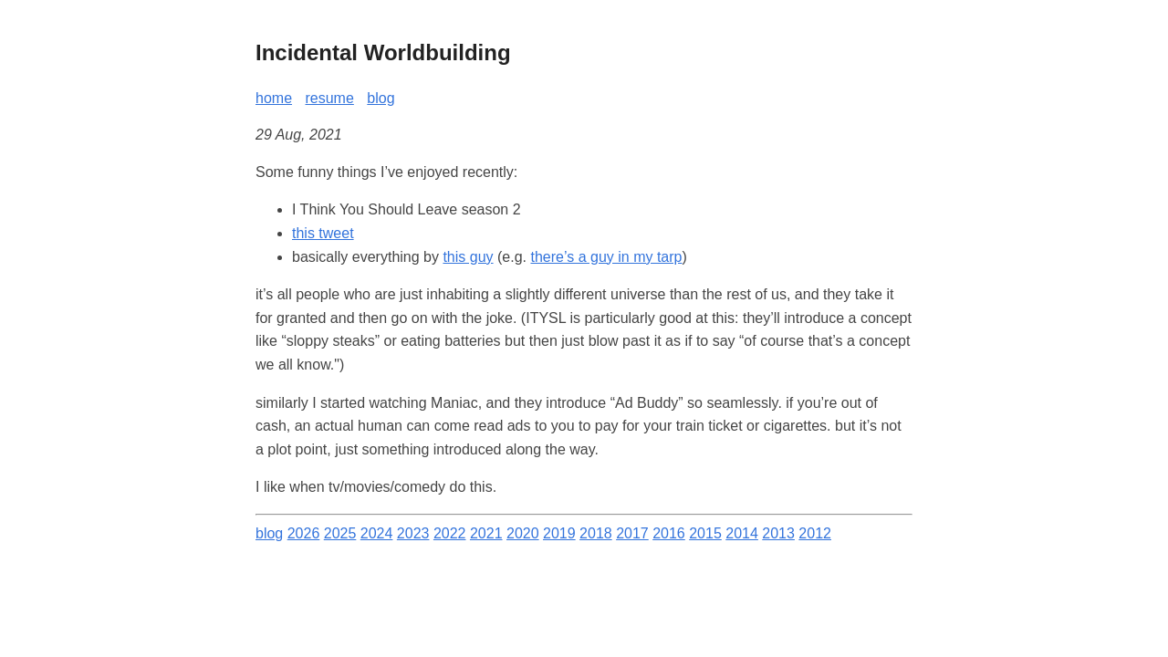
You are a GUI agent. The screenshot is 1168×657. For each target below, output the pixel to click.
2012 (814, 533)
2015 (705, 533)
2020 (522, 533)
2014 (741, 533)
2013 (778, 533)
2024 (376, 533)
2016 (668, 533)
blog (380, 98)
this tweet (323, 233)
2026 (303, 533)
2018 (595, 533)
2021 (486, 533)
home (274, 98)
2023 (413, 533)
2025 (340, 533)
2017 (632, 533)
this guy (468, 257)
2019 (559, 533)
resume (329, 98)
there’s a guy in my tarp (606, 257)
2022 (449, 533)
